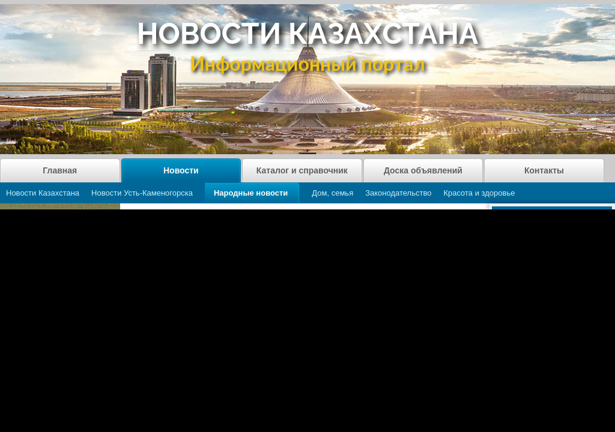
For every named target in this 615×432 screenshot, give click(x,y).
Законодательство (398, 192)
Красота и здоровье (479, 192)
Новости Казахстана (42, 192)
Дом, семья (332, 192)
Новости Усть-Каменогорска (142, 192)
